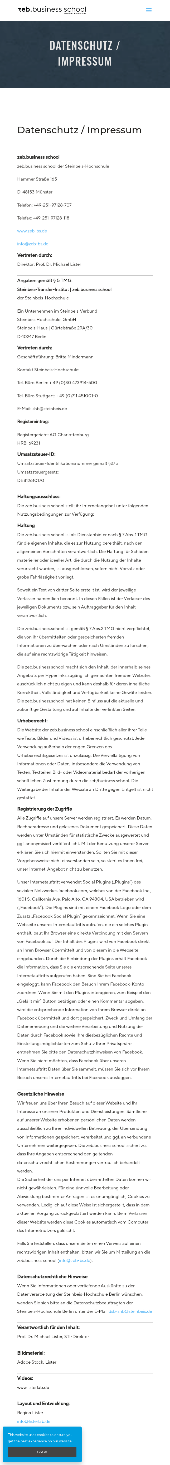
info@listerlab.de (33, 1421)
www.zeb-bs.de (34, 292)
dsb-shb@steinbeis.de (130, 1312)
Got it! (42, 1452)
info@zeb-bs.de (35, 304)
